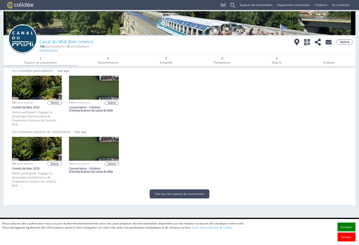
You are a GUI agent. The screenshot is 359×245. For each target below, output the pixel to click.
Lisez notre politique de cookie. (212, 233)
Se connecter (340, 5)
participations (52, 46)
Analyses (329, 62)
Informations (48, 50)
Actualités (166, 60)
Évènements (222, 60)
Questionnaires (108, 60)
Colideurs (321, 5)
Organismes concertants (293, 5)
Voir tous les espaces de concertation (179, 194)
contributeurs (78, 46)
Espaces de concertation (256, 5)
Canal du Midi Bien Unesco (66, 41)
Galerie (277, 60)
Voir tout (63, 71)
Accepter (347, 232)
